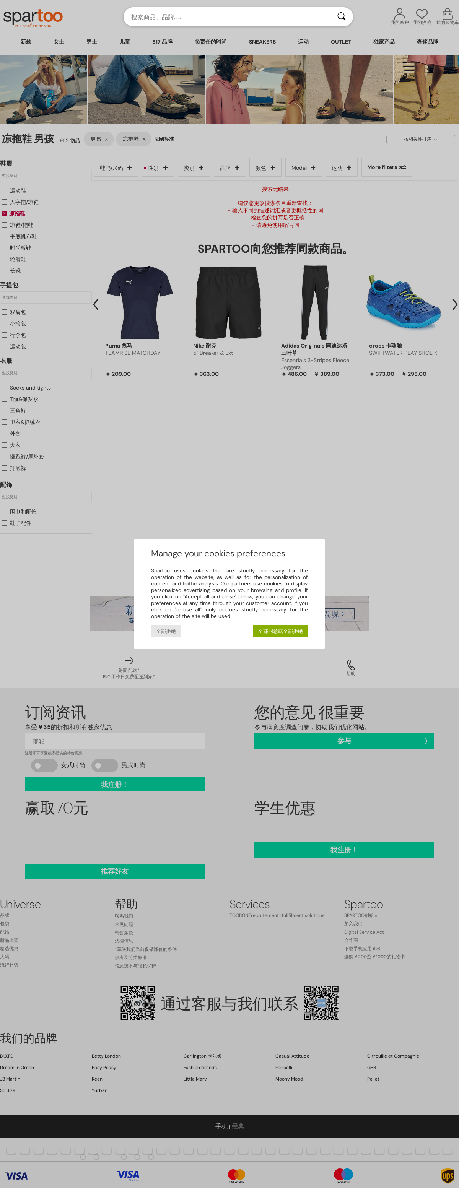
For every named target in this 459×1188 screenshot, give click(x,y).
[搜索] (341, 16)
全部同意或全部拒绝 (280, 631)
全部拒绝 (166, 631)
